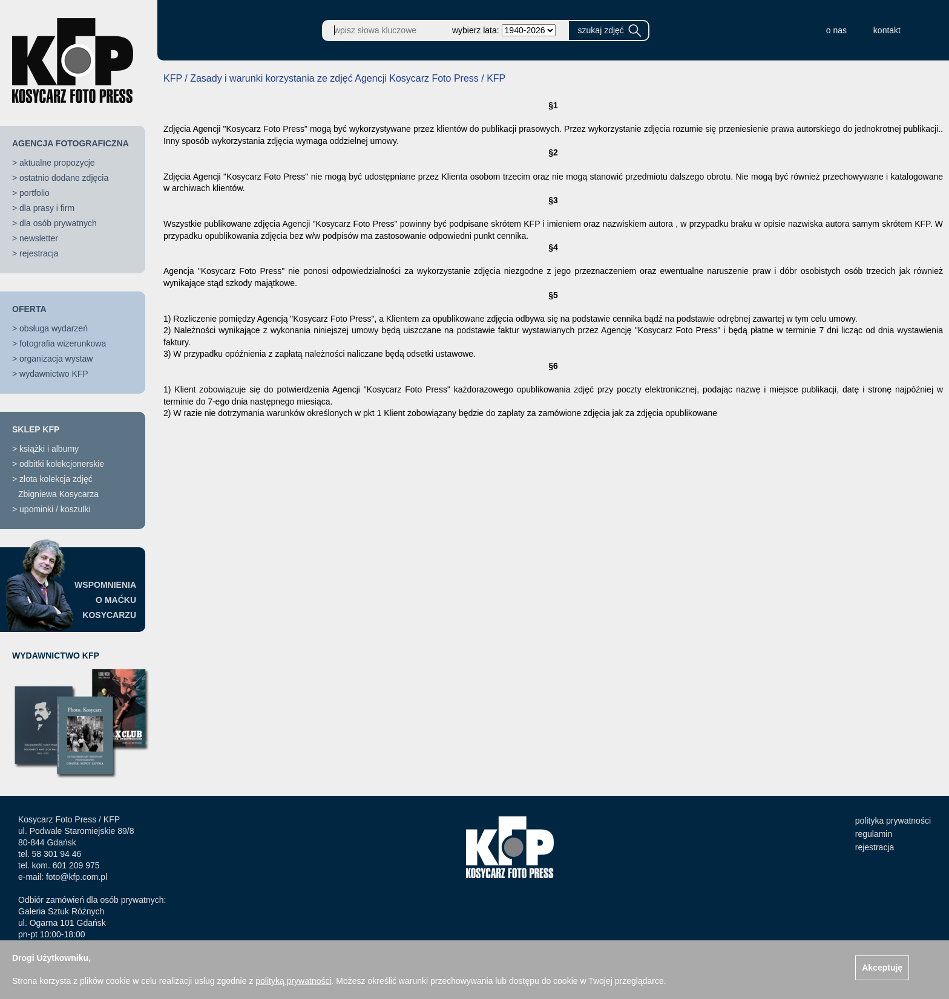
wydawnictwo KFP (53, 374)
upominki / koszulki (55, 509)
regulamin (873, 834)
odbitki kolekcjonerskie (61, 464)
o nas (836, 30)
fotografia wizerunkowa (62, 343)
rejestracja (39, 253)
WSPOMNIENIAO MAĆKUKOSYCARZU (105, 600)
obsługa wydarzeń (53, 328)
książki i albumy (49, 449)
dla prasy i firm (46, 208)
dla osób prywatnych (58, 223)
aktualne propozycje (57, 163)
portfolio (34, 193)
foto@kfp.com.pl (76, 877)
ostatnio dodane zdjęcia (63, 178)
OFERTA (29, 309)
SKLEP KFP (35, 429)
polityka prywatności (893, 820)
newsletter (38, 238)
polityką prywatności (293, 981)
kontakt (887, 30)
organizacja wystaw (56, 358)
